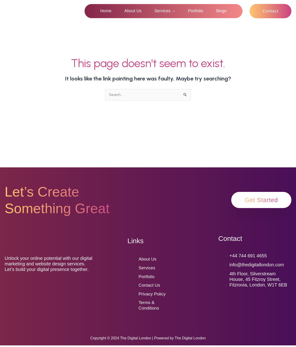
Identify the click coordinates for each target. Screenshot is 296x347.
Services (162, 11)
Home (105, 11)
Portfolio (195, 11)
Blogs (221, 11)
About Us (133, 11)
